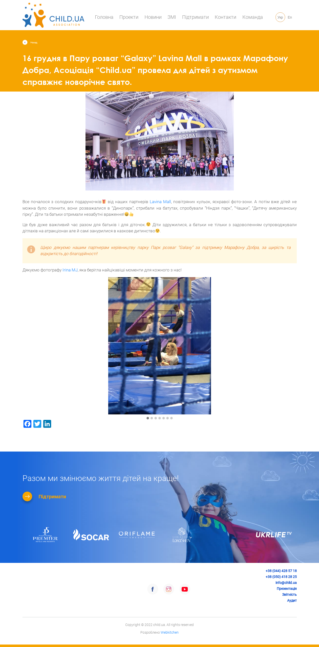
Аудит (292, 600)
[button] (148, 418)
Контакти (225, 17)
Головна (104, 17)
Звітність (289, 595)
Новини (153, 17)
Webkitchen (170, 639)
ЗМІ (172, 17)
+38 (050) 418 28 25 (281, 577)
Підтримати (195, 17)
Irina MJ (70, 269)
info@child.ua (286, 583)
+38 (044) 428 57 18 (281, 571)
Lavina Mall (160, 201)
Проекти (128, 17)
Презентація (287, 589)
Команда (252, 17)
